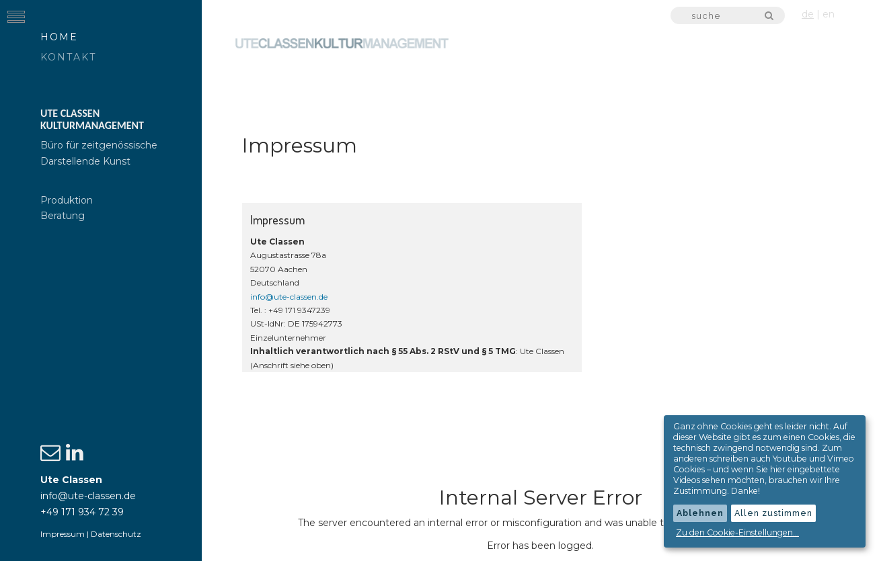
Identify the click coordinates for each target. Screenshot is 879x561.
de (808, 14)
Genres (809, 90)
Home (59, 37)
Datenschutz (116, 534)
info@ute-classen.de (88, 496)
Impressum (62, 534)
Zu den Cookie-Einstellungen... (737, 532)
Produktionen (621, 90)
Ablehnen (700, 513)
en (829, 14)
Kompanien (726, 90)
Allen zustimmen (773, 513)
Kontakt (68, 57)
